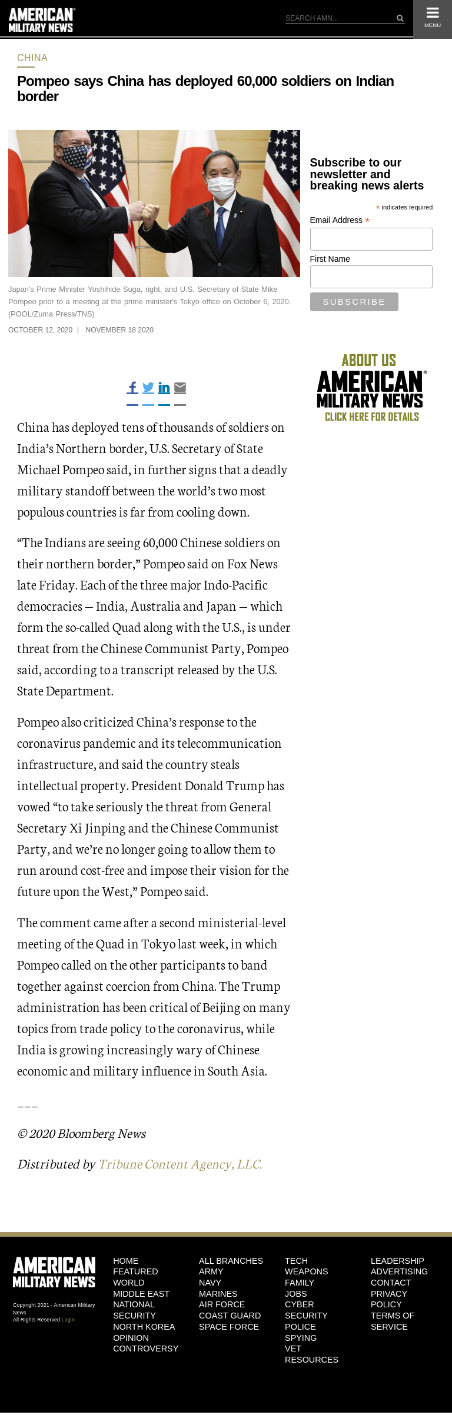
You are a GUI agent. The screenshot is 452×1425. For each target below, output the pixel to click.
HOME (125, 1261)
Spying (301, 1338)
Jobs (296, 1294)
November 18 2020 (120, 330)
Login (68, 1320)
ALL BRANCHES (231, 1261)
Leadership (397, 1261)
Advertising (399, 1271)
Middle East (141, 1294)
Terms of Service (392, 1321)
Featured (135, 1271)
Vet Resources (311, 1354)
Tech (296, 1261)
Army (211, 1271)
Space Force (229, 1326)
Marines (218, 1294)
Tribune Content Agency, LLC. (180, 1163)
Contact (391, 1282)
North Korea (144, 1326)
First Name (330, 259)
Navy (210, 1282)
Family (299, 1282)
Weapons (306, 1271)
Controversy (145, 1348)
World (129, 1282)
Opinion (131, 1338)
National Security (134, 1310)
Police (300, 1326)
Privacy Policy (389, 1299)
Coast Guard (230, 1315)
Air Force (222, 1304)
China (32, 58)
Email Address (340, 220)
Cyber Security (306, 1310)
